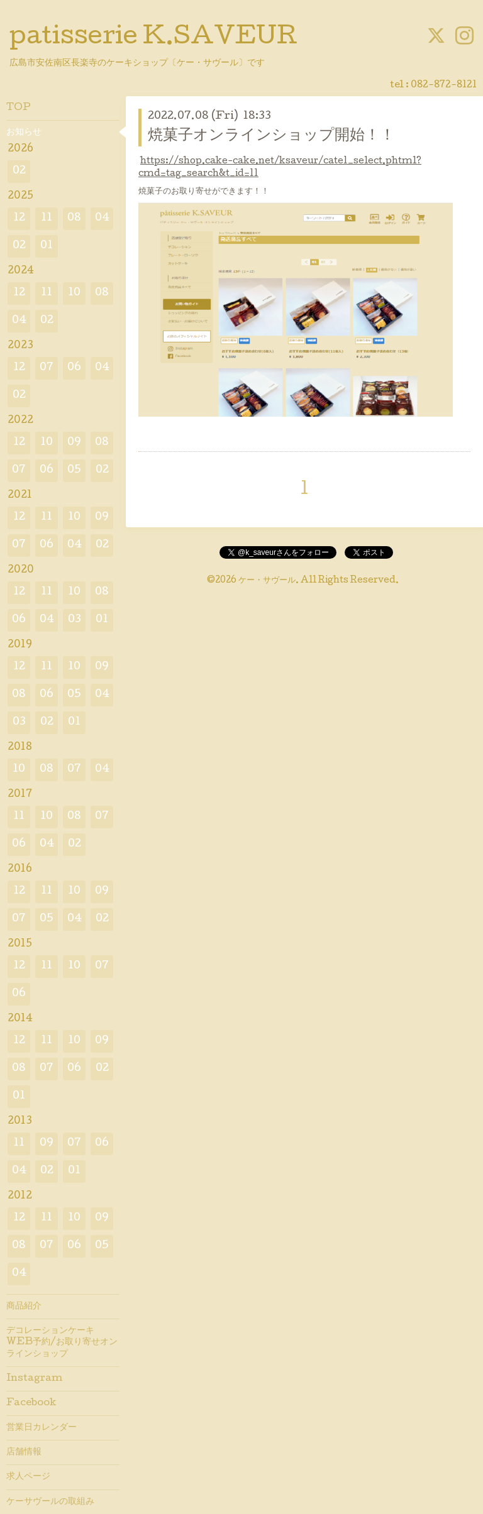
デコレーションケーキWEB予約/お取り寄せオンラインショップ (62, 1342)
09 (74, 442)
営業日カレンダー (41, 1428)
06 (74, 368)
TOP (18, 108)
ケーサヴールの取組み (50, 1502)
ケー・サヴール (267, 580)
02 (19, 171)
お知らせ (24, 133)
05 (74, 470)
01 (46, 246)
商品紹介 (24, 1307)
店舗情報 (24, 1452)
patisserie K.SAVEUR (153, 38)
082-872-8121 (444, 85)
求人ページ (28, 1477)
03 (74, 620)
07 (46, 368)
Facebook (31, 1403)
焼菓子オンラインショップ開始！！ (271, 136)
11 (46, 218)
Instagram (34, 1379)
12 (19, 218)
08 (74, 218)
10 (74, 293)
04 (102, 218)
